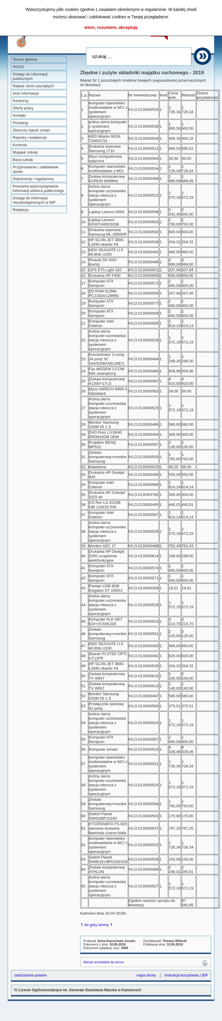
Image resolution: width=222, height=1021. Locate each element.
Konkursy (21, 100)
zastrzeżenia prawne (30, 975)
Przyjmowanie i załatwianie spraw (35, 169)
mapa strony (146, 975)
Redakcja (21, 210)
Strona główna (25, 59)
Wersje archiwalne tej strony (103, 962)
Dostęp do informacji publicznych (30, 76)
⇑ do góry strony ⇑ (96, 925)
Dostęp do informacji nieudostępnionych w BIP (34, 200)
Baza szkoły (23, 159)
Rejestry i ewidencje (30, 137)
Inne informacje (26, 93)
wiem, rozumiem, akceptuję (110, 27)
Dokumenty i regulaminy (33, 179)
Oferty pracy (23, 108)
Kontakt (19, 115)
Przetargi (20, 123)
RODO (18, 67)
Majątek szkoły (25, 152)
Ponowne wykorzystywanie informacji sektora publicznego (38, 188)
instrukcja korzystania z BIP (186, 975)
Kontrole (20, 145)
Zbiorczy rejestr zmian (31, 130)
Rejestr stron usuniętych (33, 86)
